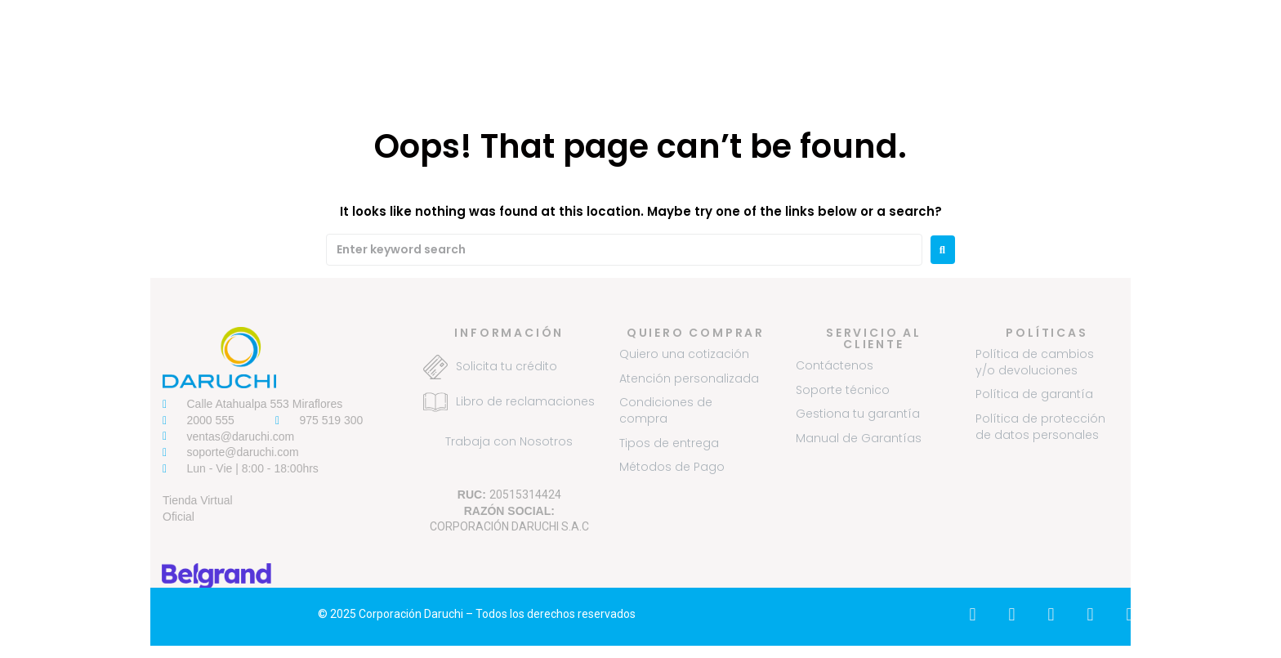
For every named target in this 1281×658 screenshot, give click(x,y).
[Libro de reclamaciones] (435, 402)
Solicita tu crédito (506, 366)
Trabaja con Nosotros (509, 441)
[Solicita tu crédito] (435, 367)
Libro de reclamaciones (525, 401)
